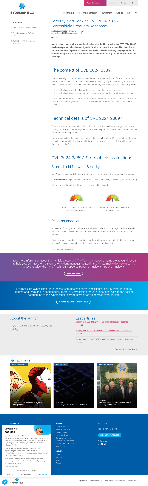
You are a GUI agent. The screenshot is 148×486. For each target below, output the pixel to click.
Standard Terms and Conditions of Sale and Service (107, 481)
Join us (112, 3)
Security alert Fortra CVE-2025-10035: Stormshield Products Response (104, 339)
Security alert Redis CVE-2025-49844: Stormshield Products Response (104, 330)
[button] (5, 482)
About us (59, 451)
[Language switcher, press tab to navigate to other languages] (133, 3)
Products (14, 423)
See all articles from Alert (126, 349)
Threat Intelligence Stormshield (73, 302)
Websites (59, 463)
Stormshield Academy (63, 438)
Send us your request (109, 435)
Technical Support (62, 427)
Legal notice (82, 481)
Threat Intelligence (62, 435)
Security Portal (61, 446)
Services (59, 423)
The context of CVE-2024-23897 (25, 27)
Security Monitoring (19, 364)
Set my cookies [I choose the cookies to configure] (26, 474)
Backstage (59, 457)
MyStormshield (73, 273)
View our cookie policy (11, 466)
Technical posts (61, 364)
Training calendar (62, 432)
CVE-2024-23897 (74, 78)
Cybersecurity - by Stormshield (64, 249)
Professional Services (63, 430)
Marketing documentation (65, 443)
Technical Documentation (65, 441)
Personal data (133, 481)
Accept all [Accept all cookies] (43, 474)
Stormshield (93, 3)
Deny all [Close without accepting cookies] (10, 474)
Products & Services (105, 364)
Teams (58, 454)
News (58, 460)
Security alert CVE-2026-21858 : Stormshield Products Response (102, 322)
